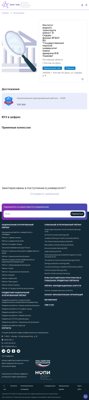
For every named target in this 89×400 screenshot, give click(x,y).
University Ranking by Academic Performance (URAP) (63, 267)
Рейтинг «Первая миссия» (11, 238)
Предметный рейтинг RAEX (12, 312)
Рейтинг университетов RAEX (13, 241)
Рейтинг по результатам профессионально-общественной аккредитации (18, 261)
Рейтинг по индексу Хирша (12, 244)
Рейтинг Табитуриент (10, 282)
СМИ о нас (49, 305)
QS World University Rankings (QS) (56, 235)
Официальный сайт (52, 68)
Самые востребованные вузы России (16, 248)
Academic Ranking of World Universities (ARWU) (61, 238)
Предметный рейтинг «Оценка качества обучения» (21, 305)
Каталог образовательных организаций (63, 295)
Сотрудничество (49, 386)
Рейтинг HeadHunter (9, 278)
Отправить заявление (44, 193)
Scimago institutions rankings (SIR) (57, 263)
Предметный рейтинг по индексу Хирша (17, 309)
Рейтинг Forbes (7, 268)
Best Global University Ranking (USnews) (59, 245)
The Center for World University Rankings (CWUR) (62, 260)
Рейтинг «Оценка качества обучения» (16, 256)
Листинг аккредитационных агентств (58, 290)
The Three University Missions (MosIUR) (58, 241)
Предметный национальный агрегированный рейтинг (15, 294)
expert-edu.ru (9, 340)
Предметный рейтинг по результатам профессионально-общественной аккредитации (20, 301)
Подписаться (77, 214)
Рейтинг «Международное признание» (16, 265)
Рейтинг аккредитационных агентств (62, 286)
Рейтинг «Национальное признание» (15, 272)
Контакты (14, 386)
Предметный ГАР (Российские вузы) (15, 319)
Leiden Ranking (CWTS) (52, 251)
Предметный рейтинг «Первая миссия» (16, 315)
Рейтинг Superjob (8, 275)
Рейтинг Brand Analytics (11, 285)
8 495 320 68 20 (10, 343)
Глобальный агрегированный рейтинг (62, 225)
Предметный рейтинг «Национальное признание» (20, 322)
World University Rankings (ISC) (55, 270)
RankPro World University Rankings (57, 273)
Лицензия (70, 68)
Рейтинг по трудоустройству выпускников (18, 288)
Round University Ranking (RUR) (55, 248)
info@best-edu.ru (10, 346)
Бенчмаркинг (50, 300)
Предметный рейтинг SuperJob (13, 325)
